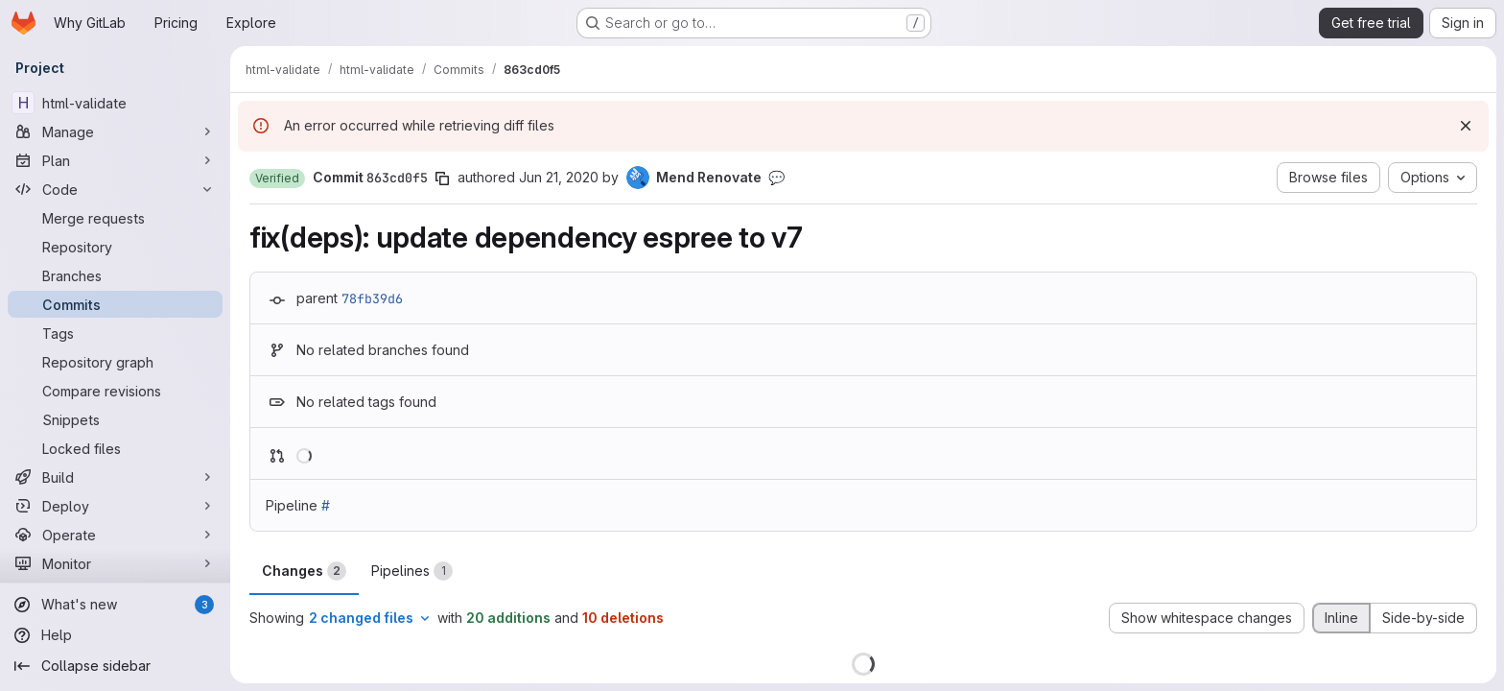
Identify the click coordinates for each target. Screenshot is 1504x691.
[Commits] (115, 304)
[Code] (115, 189)
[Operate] (115, 534)
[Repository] (115, 246)
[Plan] (115, 160)
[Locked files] (115, 448)
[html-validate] (115, 102)
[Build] (115, 477)
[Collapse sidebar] (115, 666)
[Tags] (115, 333)
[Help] (115, 635)
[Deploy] (115, 505)
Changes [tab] (304, 571)
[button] (277, 178)
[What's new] (115, 604)
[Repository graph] (115, 361)
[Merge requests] (115, 217)
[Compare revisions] (115, 390)
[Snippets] (115, 419)
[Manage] (115, 131)
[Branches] (115, 275)
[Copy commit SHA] (442, 178)
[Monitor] (115, 563)
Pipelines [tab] (412, 571)
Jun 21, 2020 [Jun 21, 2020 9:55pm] (559, 177)
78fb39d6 (372, 298)
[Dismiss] (1465, 125)
